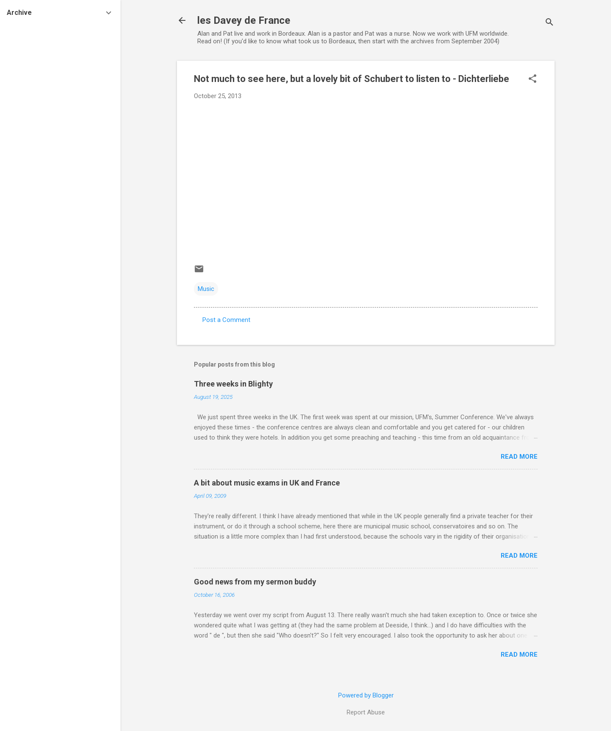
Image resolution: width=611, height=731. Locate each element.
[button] (532, 79)
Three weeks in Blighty (233, 383)
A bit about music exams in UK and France (267, 482)
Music (206, 289)
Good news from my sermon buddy (255, 581)
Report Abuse (366, 712)
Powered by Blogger (366, 695)
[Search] (549, 23)
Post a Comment (226, 320)
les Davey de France (243, 20)
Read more (519, 456)
